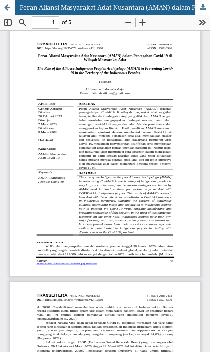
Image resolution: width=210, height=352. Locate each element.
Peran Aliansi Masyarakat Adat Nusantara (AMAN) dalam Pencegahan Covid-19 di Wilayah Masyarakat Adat (115, 7)
